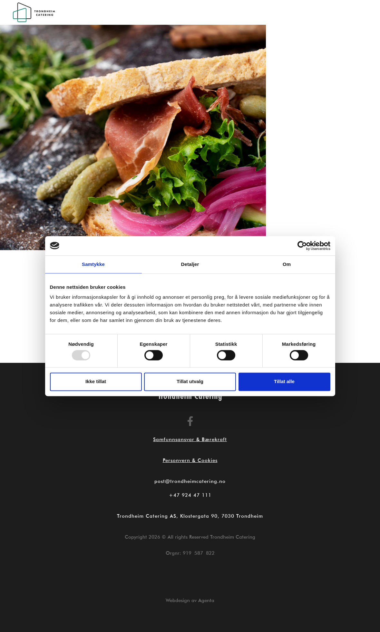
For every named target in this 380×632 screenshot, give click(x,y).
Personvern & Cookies (190, 460)
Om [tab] (287, 264)
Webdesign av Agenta (190, 600)
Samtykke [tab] (93, 264)
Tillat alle (284, 381)
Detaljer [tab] (190, 264)
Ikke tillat (95, 381)
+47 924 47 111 (190, 495)
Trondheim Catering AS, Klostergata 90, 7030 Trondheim (190, 516)
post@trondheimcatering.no (190, 481)
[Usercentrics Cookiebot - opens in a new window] (302, 245)
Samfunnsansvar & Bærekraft (190, 439)
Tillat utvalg (190, 381)
